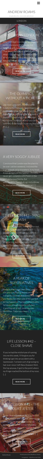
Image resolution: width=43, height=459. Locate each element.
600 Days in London (21, 35)
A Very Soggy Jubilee (21, 156)
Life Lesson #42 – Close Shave (21, 343)
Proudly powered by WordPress (28, 454)
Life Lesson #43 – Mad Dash (21, 217)
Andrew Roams (21, 12)
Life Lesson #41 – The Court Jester (21, 406)
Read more (22, 72)
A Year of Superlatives (21, 280)
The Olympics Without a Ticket (21, 95)
